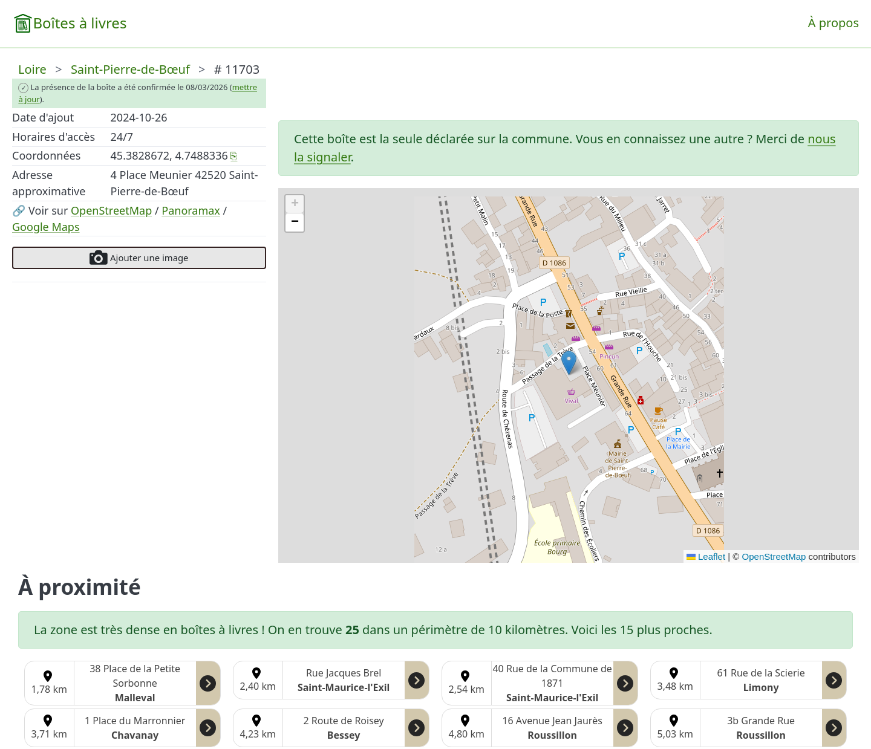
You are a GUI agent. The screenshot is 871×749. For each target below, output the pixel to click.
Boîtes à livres (79, 23)
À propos (833, 23)
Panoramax (190, 210)
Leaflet (706, 556)
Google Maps (46, 226)
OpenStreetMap (111, 210)
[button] (568, 363)
